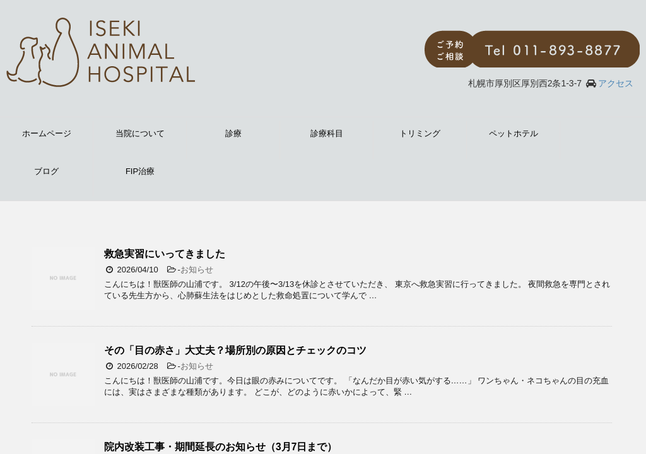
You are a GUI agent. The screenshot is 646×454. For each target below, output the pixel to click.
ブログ (46, 171)
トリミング (419, 133)
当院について (140, 133)
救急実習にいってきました (164, 253)
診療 (233, 133)
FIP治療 (140, 171)
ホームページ (46, 133)
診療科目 (326, 133)
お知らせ (196, 269)
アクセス (615, 83)
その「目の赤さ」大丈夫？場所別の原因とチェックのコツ (235, 350)
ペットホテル (513, 133)
